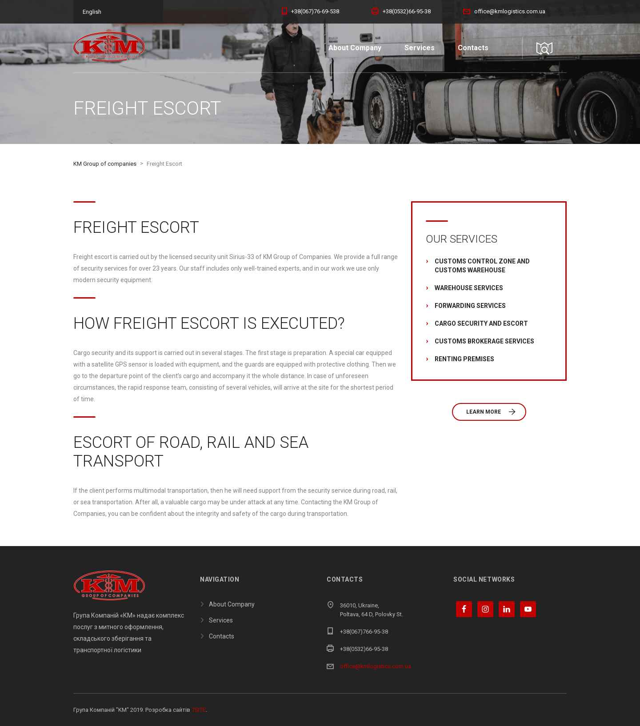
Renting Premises (464, 359)
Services (419, 48)
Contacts (473, 48)
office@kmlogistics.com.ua (375, 666)
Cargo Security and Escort (481, 323)
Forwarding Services (470, 305)
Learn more (491, 412)
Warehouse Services (469, 287)
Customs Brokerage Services (484, 341)
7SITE (199, 709)
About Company (354, 48)
